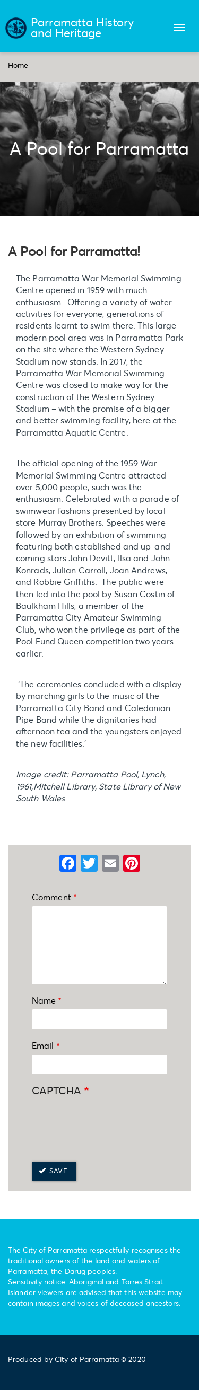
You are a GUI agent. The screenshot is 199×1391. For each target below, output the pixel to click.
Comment (51, 897)
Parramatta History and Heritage (82, 27)
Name (44, 1000)
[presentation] (112, 1130)
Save (53, 1170)
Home (18, 65)
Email (43, 1045)
